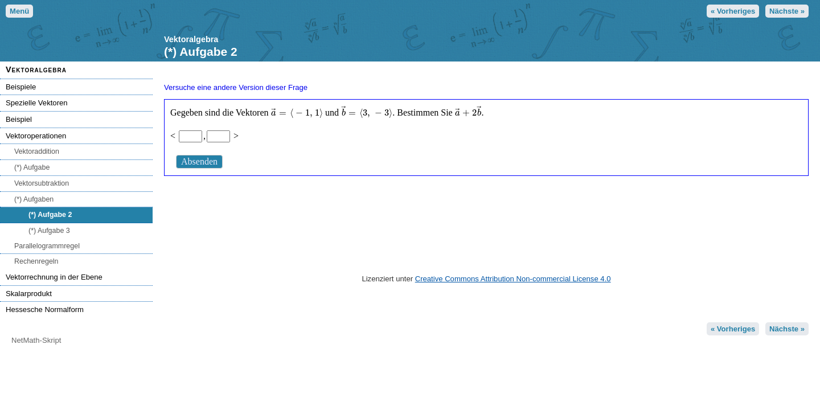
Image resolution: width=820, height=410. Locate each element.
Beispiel (19, 119)
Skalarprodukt (29, 293)
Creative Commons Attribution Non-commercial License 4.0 (513, 278)
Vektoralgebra (36, 69)
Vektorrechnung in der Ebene (54, 277)
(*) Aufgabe (32, 167)
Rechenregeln (36, 261)
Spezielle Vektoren (37, 103)
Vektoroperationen (36, 136)
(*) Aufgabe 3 (49, 231)
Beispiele (21, 87)
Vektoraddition (36, 151)
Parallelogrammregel (47, 246)
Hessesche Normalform (45, 309)
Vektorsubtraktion (41, 183)
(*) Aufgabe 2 (50, 215)
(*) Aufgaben (34, 199)
